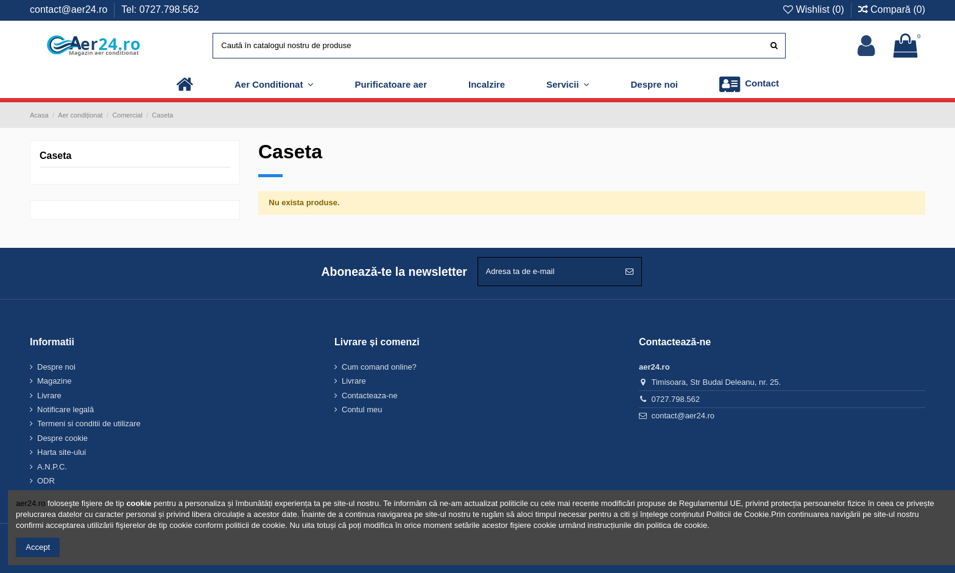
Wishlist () (815, 9)
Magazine (54, 380)
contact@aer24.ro (70, 9)
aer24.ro (30, 503)
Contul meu (362, 409)
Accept (38, 547)
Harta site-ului (61, 452)
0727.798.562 (676, 399)
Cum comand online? (379, 366)
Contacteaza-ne (370, 395)
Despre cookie (62, 438)
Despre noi (56, 366)
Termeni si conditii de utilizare (89, 423)
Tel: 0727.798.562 (160, 9)
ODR (46, 480)
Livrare (49, 395)
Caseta (55, 155)
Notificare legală (65, 409)
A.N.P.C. (52, 466)
